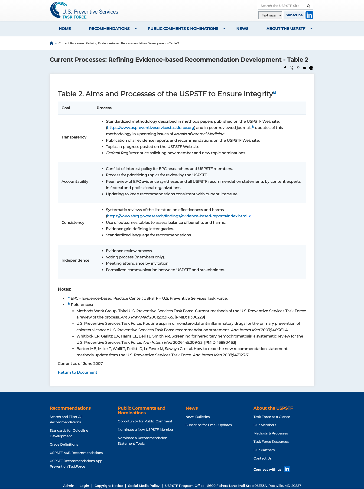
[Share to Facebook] (285, 67)
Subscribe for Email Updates (208, 425)
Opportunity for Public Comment (145, 421)
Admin (68, 486)
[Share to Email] (304, 67)
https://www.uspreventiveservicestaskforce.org (150, 127)
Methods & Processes (271, 433)
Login (84, 486)
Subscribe (294, 15)
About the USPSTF (285, 28)
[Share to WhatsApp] (298, 67)
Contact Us (263, 458)
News (242, 28)
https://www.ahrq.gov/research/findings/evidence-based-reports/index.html (177, 216)
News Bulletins (197, 417)
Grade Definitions (64, 444)
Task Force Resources (271, 442)
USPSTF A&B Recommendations (76, 453)
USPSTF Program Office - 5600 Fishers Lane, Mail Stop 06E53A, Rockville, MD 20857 (233, 486)
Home (65, 28)
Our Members (265, 425)
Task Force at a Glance (272, 417)
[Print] (311, 67)
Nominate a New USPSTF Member (145, 430)
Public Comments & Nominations (183, 28)
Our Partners (264, 450)
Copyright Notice (108, 486)
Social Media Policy (143, 486)
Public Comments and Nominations (141, 410)
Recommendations (109, 28)
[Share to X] (291, 67)
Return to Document (77, 372)
